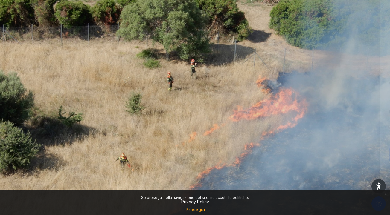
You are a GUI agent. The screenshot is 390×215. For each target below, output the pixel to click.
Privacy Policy (195, 201)
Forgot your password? (362, 138)
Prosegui (195, 209)
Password (283, 111)
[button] (378, 186)
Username (284, 83)
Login (327, 154)
